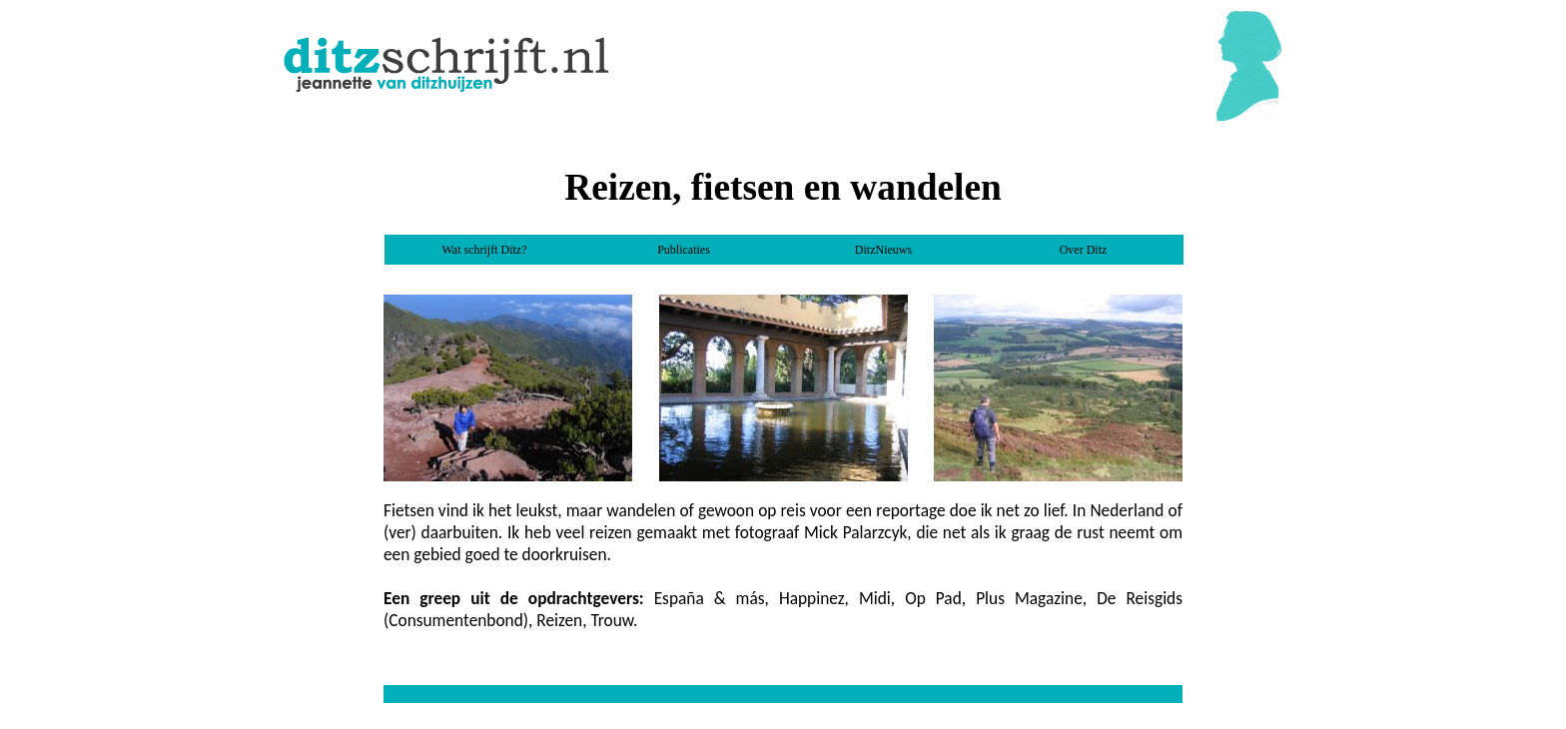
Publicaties (683, 250)
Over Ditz (1084, 250)
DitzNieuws (883, 250)
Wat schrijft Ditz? (483, 250)
